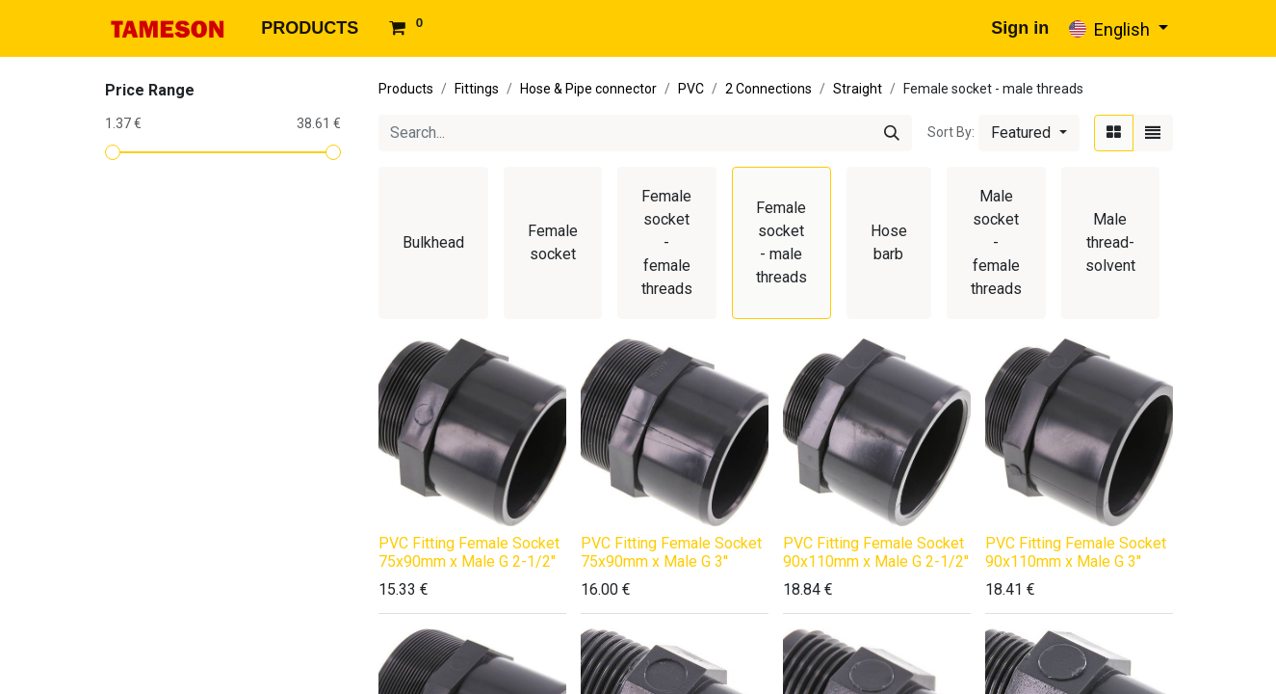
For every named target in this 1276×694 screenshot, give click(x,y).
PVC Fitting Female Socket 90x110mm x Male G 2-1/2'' (876, 552)
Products (405, 88)
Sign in (1020, 28)
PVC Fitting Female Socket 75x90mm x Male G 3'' (671, 552)
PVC (691, 88)
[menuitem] (309, 28)
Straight (857, 88)
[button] (1028, 133)
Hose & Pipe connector (588, 88)
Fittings (477, 88)
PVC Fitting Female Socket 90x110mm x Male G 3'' (1075, 552)
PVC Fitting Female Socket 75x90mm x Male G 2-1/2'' (469, 552)
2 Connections (768, 88)
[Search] (892, 133)
